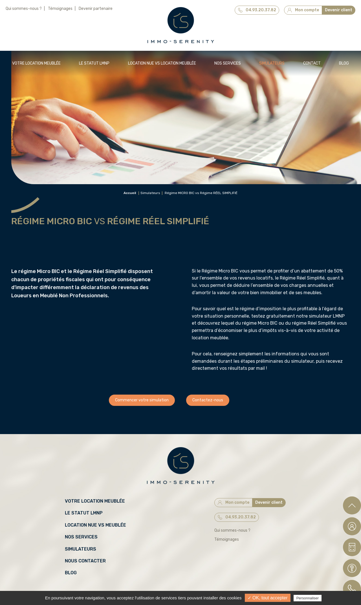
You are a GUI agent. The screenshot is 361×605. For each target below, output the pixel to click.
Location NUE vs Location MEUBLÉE (162, 63)
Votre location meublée (36, 63)
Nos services (227, 63)
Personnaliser (307, 598)
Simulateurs (272, 63)
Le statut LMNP (94, 63)
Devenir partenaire (96, 8)
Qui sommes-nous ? (24, 8)
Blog (344, 63)
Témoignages (60, 8)
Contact (312, 63)
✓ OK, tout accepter (268, 597)
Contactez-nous (207, 400)
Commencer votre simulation (142, 400)
